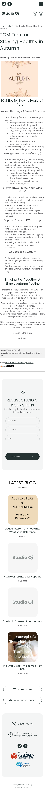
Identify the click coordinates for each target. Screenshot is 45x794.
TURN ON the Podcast (22, 700)
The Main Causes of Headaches (22, 621)
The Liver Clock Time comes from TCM (22, 667)
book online (41, 14)
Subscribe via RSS (3, 366)
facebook (9, 4)
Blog (10, 26)
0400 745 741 (35, 14)
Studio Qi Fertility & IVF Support (22, 576)
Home (3, 26)
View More (22, 488)
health (8, 362)
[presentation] (19, 447)
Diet (13, 362)
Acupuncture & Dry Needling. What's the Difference (22, 530)
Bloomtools (27, 788)
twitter (4, 4)
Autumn (18, 362)
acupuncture (27, 362)
